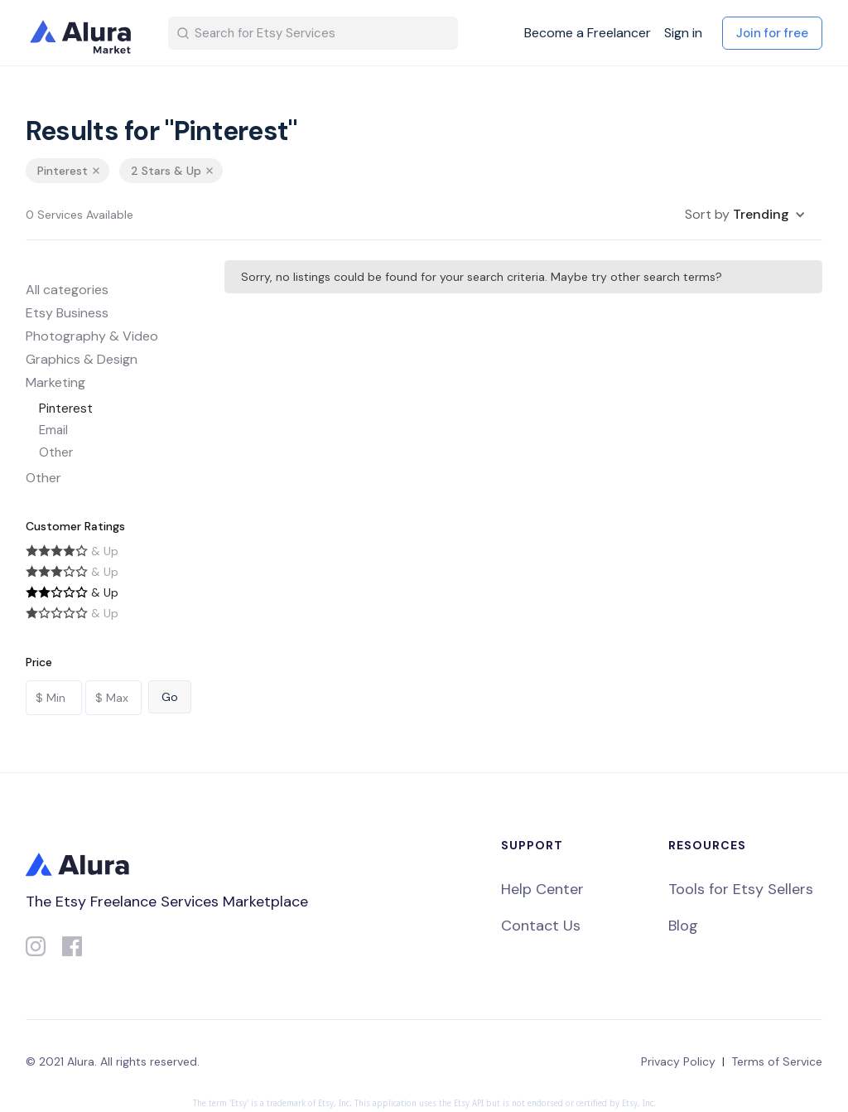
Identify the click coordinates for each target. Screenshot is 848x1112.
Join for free (772, 33)
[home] (84, 33)
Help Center (542, 889)
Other (56, 452)
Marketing (55, 382)
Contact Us (541, 925)
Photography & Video (92, 336)
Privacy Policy (678, 1061)
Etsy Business (67, 313)
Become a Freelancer (587, 33)
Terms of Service (776, 1061)
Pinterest (66, 408)
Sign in (683, 33)
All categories (67, 289)
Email (53, 430)
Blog (683, 925)
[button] (745, 214)
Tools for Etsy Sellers (740, 889)
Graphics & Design (81, 359)
